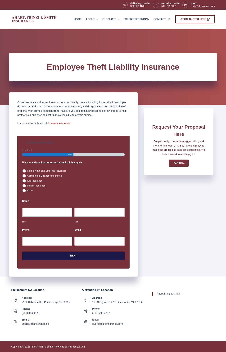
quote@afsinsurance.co (35, 323)
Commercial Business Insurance (44, 175)
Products (111, 19)
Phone (27, 230)
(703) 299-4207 (168, 6)
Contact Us (162, 19)
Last (76, 222)
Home (78, 19)
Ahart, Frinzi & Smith (168, 293)
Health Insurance (36, 185)
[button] (179, 163)
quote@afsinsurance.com (203, 6)
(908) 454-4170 (137, 6)
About (92, 19)
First (24, 222)
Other (30, 190)
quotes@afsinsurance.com (107, 323)
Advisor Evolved (76, 346)
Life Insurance (34, 180)
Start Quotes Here (195, 19)
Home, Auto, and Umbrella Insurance (46, 170)
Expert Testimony (136, 19)
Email (79, 230)
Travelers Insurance (59, 123)
